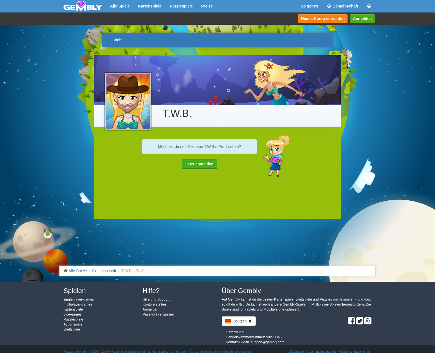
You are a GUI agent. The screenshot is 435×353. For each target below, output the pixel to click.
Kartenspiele (149, 6)
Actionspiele (73, 324)
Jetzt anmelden (199, 164)
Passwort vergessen (158, 314)
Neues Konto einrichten (323, 18)
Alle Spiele (120, 6)
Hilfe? (151, 290)
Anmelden (362, 18)
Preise (207, 6)
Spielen (75, 290)
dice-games (73, 314)
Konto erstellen (154, 304)
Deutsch (239, 321)
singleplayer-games (79, 299)
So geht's (309, 6)
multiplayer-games (78, 304)
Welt (117, 40)
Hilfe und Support (156, 299)
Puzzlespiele (181, 6)
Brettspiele (72, 329)
